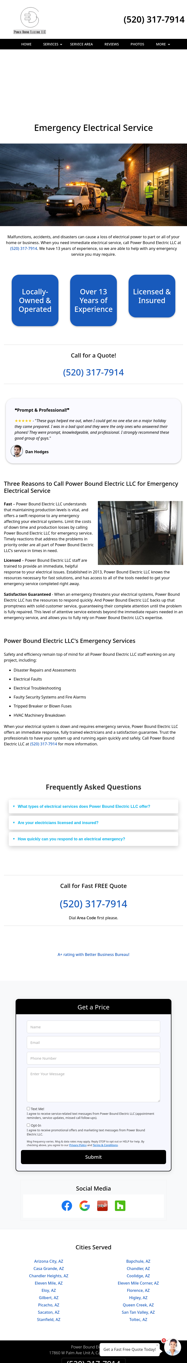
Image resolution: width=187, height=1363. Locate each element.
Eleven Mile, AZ (49, 1230)
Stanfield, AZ (48, 1266)
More (163, 45)
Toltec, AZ (138, 1266)
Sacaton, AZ (48, 1259)
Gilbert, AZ (48, 1244)
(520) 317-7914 (154, 19)
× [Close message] (157, 1345)
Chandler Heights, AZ (48, 1223)
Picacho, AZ (48, 1252)
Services (53, 45)
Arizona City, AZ (48, 1208)
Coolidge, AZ (138, 1223)
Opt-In (36, 1072)
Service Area (81, 44)
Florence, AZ (138, 1237)
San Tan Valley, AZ (138, 1259)
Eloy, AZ (49, 1237)
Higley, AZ (138, 1244)
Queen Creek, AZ (138, 1252)
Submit (93, 1104)
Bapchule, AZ (138, 1208)
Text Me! (37, 1056)
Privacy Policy (77, 1092)
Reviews (111, 44)
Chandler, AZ (138, 1215)
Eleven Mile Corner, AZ (138, 1230)
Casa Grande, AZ (49, 1215)
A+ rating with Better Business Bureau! (94, 901)
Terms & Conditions (105, 1092)
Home (26, 44)
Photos (137, 44)
